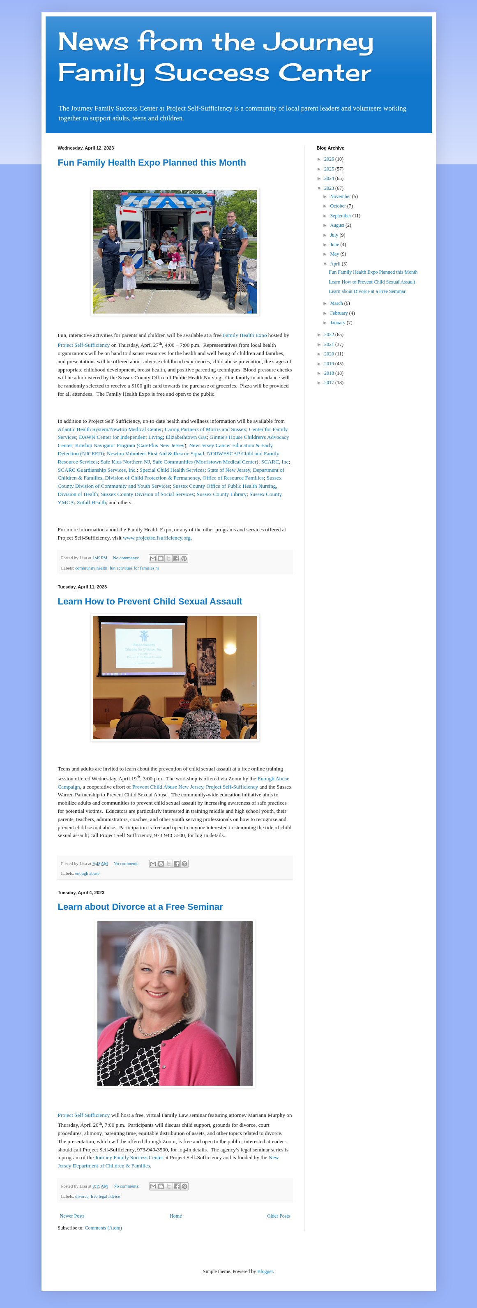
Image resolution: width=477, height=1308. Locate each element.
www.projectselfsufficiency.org (157, 538)
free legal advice (105, 1196)
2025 (329, 169)
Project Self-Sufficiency (84, 345)
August (338, 225)
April (335, 264)
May (335, 254)
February (339, 313)
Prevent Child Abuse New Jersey (167, 787)
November (341, 196)
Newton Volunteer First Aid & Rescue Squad (155, 453)
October (338, 206)
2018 (329, 373)
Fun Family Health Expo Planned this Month (152, 162)
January (338, 322)
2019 (329, 364)
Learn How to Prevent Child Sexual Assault (150, 601)
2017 (329, 382)
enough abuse (87, 873)
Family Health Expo (245, 335)
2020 (329, 354)
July (334, 235)
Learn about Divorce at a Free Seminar (140, 907)
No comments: (126, 557)
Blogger (265, 1271)
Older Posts (278, 1216)
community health (91, 567)
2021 (329, 344)
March (337, 303)
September (341, 216)
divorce (81, 1196)
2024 (329, 178)
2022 (329, 334)
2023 (329, 188)
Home (176, 1216)
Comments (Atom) (103, 1228)
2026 (329, 159)
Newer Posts (72, 1216)
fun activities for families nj (134, 567)
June (335, 244)
